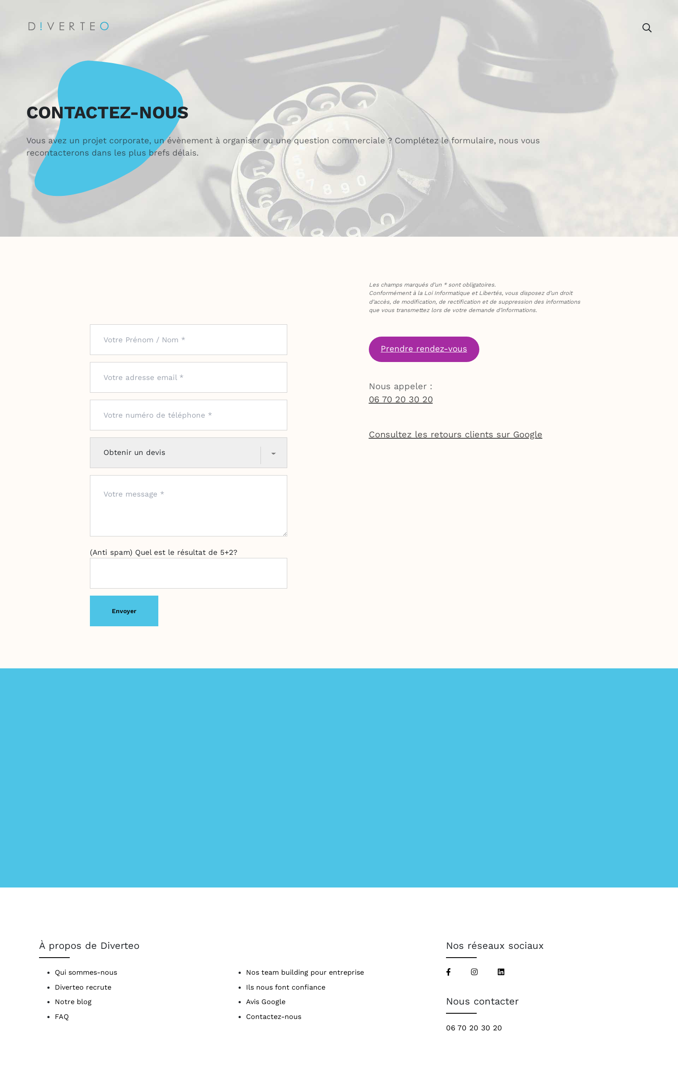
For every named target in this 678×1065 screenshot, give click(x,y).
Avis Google (265, 1002)
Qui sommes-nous (86, 972)
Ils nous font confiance (285, 987)
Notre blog (73, 1002)
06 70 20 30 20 (401, 399)
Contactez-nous (273, 1016)
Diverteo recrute (83, 987)
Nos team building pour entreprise (305, 972)
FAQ (62, 1016)
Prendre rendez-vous (424, 349)
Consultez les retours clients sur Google (455, 434)
